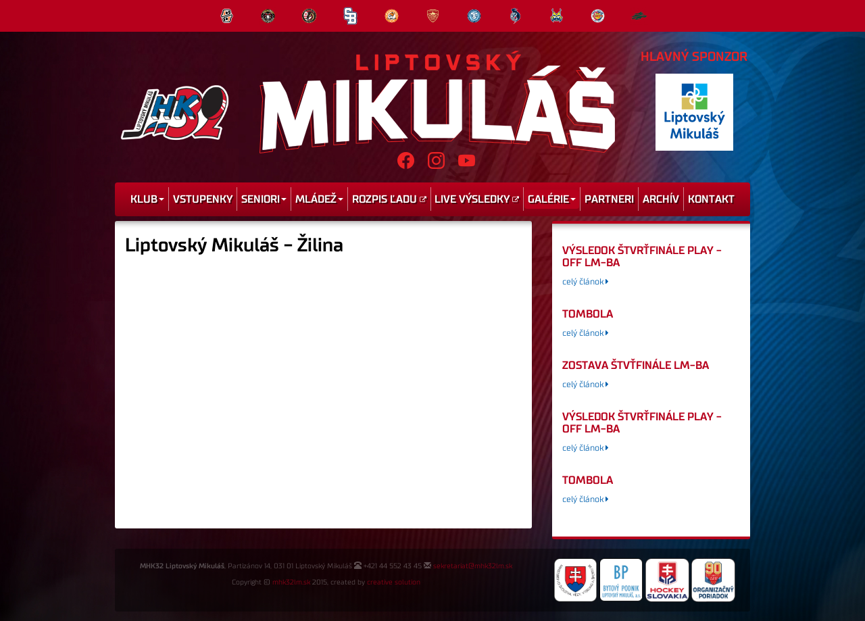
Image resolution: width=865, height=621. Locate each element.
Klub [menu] (147, 199)
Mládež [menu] (319, 199)
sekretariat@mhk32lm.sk (472, 566)
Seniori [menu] (264, 199)
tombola (587, 314)
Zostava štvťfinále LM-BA (635, 365)
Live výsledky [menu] (477, 199)
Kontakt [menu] (711, 199)
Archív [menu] (661, 199)
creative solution (393, 582)
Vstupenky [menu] (202, 199)
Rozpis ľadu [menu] (389, 199)
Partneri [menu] (609, 199)
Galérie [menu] (552, 199)
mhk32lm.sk (291, 582)
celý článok (585, 282)
